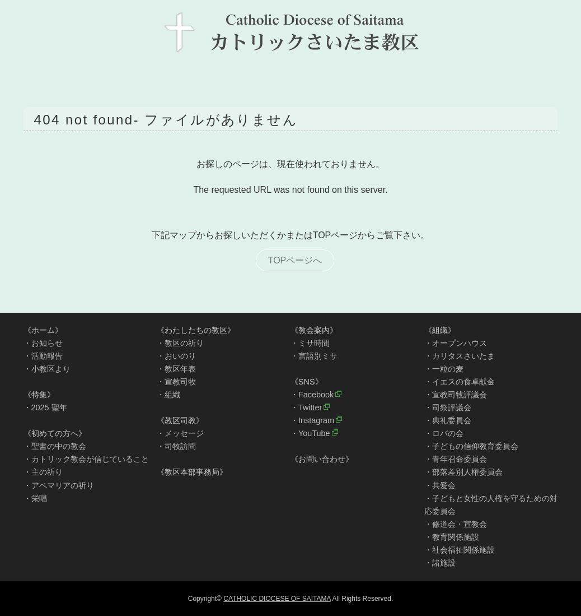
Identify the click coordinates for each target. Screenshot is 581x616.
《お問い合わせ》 (321, 459)
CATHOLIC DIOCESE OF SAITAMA (277, 599)
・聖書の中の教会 (55, 446)
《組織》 (440, 330)
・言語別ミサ (314, 355)
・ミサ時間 (310, 343)
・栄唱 (35, 498)
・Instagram (312, 420)
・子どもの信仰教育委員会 (471, 446)
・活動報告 (43, 355)
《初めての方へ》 (55, 433)
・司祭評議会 (447, 407)
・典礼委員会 (447, 420)
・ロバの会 (443, 433)
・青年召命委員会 (455, 459)
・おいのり (176, 355)
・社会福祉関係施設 (459, 549)
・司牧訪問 (176, 446)
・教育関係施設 (451, 536)
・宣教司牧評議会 (455, 394)
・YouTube (310, 433)
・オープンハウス (455, 343)
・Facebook (312, 394)
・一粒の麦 (443, 368)
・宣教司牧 (176, 381)
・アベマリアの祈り (59, 485)
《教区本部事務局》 (192, 471)
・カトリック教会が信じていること (86, 459)
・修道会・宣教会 (455, 524)
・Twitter (306, 407)
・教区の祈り (180, 343)
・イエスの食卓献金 (459, 381)
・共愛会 (440, 485)
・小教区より (47, 368)
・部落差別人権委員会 (463, 471)
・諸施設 (440, 562)
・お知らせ (43, 343)
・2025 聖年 (45, 407)
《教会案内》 (314, 330)
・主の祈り (43, 471)
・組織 (168, 394)
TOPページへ (295, 260)
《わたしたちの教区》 (196, 330)
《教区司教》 (180, 420)
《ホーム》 (43, 330)
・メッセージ (180, 433)
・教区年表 (176, 368)
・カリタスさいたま (459, 355)
